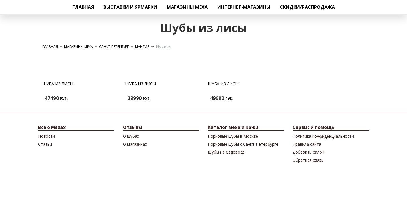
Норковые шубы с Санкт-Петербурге (243, 144)
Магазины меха (187, 7)
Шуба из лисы (57, 83)
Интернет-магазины (243, 7)
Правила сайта (307, 144)
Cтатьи (45, 144)
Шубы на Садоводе (226, 152)
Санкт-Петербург (114, 46)
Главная (83, 7)
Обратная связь (308, 160)
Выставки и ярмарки (130, 7)
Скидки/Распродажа (307, 7)
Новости (46, 136)
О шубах (131, 136)
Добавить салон (308, 152)
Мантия (142, 46)
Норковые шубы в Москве (233, 136)
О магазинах (135, 144)
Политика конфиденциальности (323, 136)
